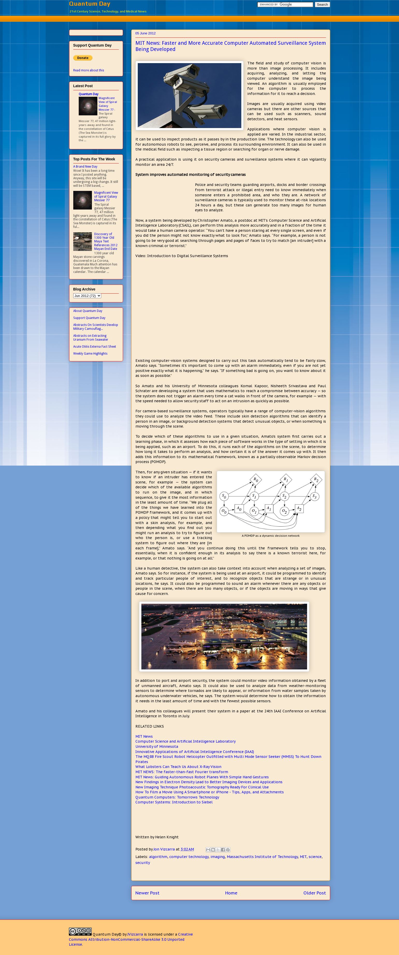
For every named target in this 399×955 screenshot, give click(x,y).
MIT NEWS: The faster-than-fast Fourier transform (181, 772)
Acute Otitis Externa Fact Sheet (94, 346)
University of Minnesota (156, 746)
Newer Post (147, 893)
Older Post (314, 893)
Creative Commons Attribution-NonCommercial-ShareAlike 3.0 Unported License (131, 939)
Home (231, 893)
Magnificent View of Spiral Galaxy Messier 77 (108, 103)
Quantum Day (89, 3)
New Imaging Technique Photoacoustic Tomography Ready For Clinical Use (202, 787)
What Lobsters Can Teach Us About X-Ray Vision (178, 766)
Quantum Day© (107, 934)
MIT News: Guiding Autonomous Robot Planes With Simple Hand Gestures (202, 777)
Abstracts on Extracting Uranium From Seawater (90, 337)
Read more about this (88, 70)
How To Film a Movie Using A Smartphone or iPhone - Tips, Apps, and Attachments (209, 792)
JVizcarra (135, 934)
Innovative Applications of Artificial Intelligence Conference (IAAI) (194, 751)
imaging (218, 856)
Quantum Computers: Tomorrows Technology (177, 797)
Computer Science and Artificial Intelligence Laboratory (185, 741)
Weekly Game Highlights (90, 353)
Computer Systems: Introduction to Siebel (174, 802)
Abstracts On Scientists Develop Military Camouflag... (95, 326)
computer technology (188, 856)
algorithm (158, 856)
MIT (303, 856)
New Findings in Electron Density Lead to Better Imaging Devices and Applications (208, 782)
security (142, 862)
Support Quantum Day (89, 318)
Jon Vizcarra (165, 849)
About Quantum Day (87, 311)
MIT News (144, 736)
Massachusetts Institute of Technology (262, 856)
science (315, 856)
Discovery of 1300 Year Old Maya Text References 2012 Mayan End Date (106, 241)
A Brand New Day (85, 166)
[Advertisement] (199, 18)
